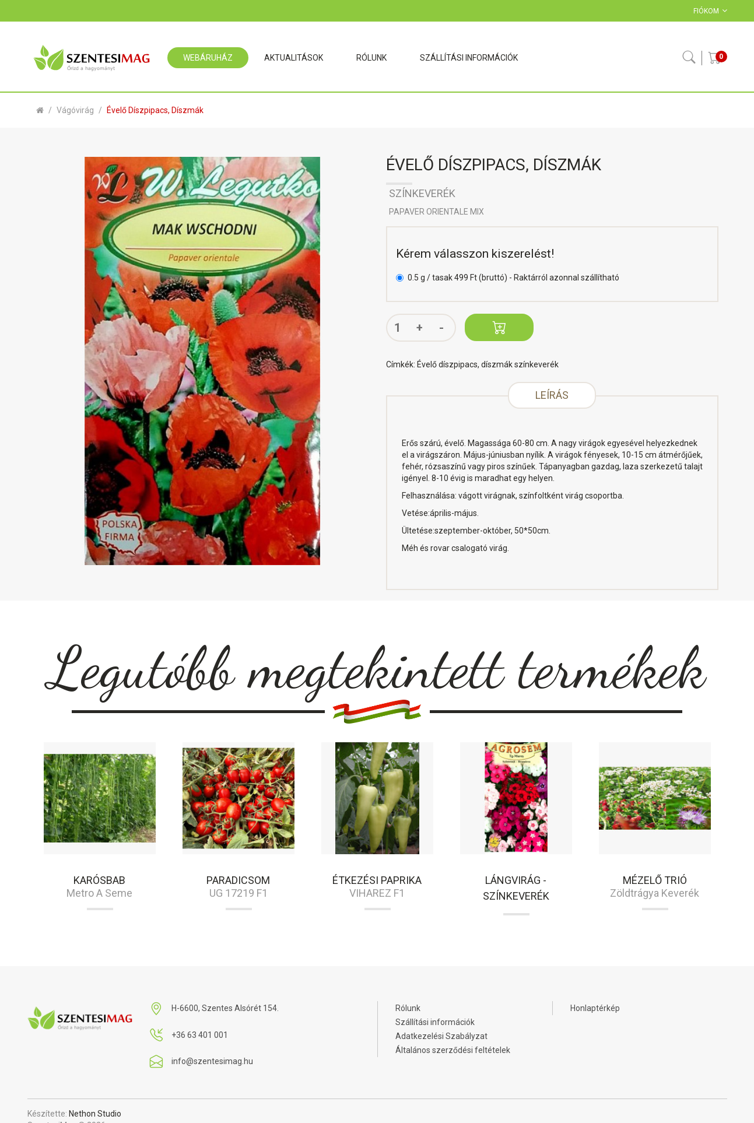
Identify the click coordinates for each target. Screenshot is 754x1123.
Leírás (552, 395)
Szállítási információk (435, 1022)
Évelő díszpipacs (447, 364)
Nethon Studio (95, 1113)
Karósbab (99, 880)
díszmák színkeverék (520, 364)
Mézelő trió (655, 880)
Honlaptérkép (595, 1008)
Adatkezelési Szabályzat (441, 1036)
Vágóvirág (75, 110)
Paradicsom (238, 880)
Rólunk (407, 1008)
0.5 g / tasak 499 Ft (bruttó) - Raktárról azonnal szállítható (507, 277)
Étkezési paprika (377, 880)
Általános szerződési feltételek (452, 1050)
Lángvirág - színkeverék (516, 888)
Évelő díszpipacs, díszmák (155, 110)
